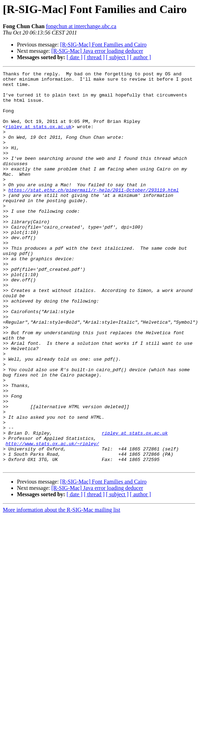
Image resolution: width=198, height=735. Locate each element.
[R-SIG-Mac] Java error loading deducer (97, 51)
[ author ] (140, 57)
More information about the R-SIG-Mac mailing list (61, 589)
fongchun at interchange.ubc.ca (81, 26)
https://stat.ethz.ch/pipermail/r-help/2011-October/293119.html (93, 214)
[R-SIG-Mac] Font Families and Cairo (103, 45)
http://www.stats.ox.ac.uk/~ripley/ (52, 518)
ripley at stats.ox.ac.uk (39, 138)
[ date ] (74, 57)
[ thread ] (94, 57)
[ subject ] (117, 57)
